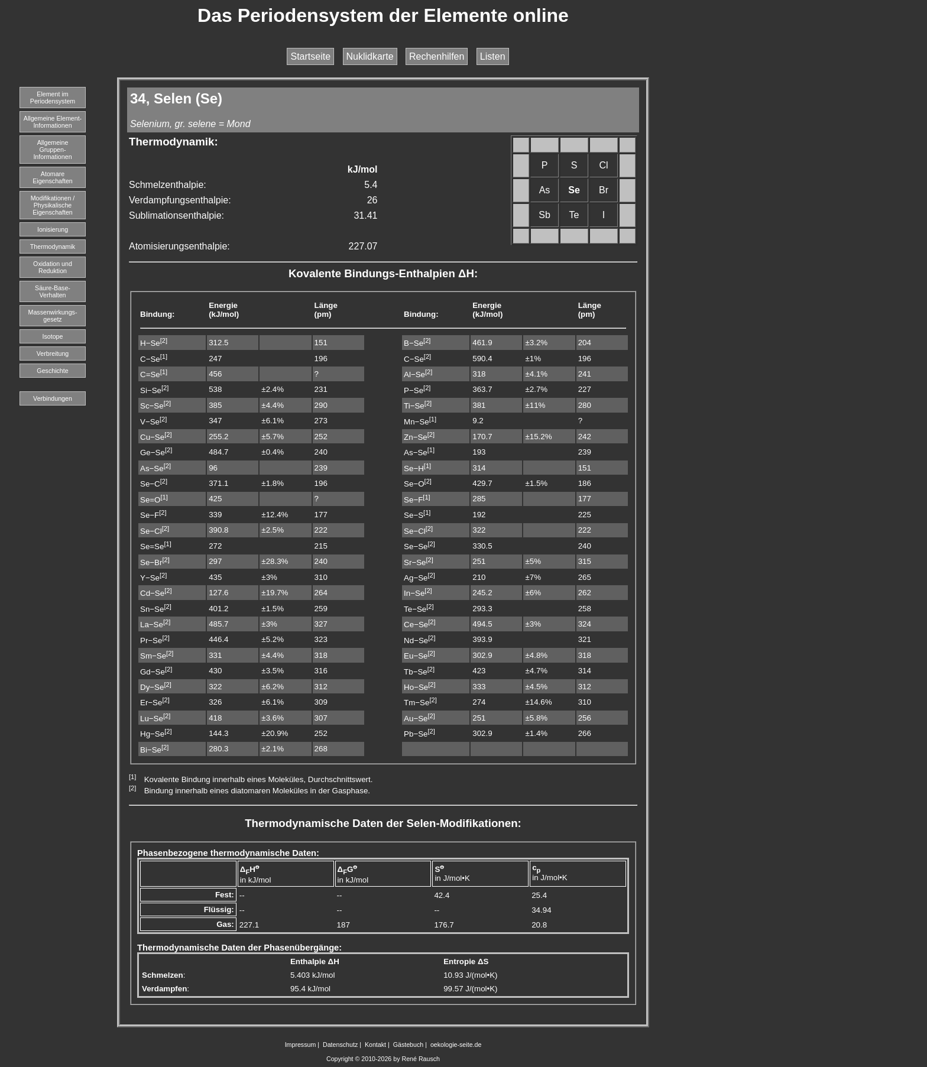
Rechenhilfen (436, 56)
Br (603, 190)
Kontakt (375, 1044)
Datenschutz (340, 1044)
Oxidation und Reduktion (52, 267)
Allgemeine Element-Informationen (53, 122)
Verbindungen (52, 398)
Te (574, 215)
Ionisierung (52, 229)
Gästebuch (408, 1044)
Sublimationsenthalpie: (176, 215)
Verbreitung (53, 353)
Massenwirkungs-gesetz (52, 316)
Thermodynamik (52, 246)
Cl (603, 165)
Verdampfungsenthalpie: (180, 200)
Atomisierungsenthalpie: (179, 246)
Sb (544, 215)
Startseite (310, 56)
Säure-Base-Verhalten (52, 291)
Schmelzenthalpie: (167, 185)
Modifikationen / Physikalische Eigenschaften (53, 205)
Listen (492, 56)
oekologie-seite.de (456, 1044)
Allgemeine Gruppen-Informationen (52, 149)
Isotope (53, 336)
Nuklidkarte (370, 56)
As (544, 190)
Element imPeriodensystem (52, 97)
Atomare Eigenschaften (53, 177)
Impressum (300, 1044)
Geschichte (52, 370)
